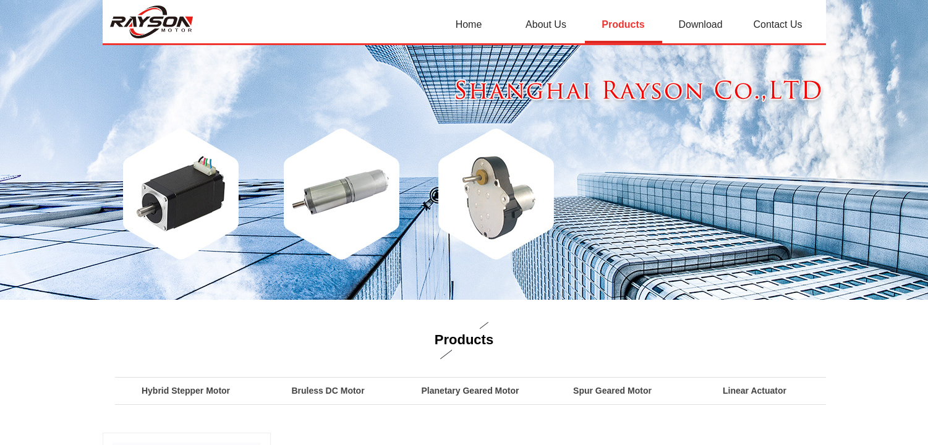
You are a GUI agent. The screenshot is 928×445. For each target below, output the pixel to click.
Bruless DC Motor (327, 391)
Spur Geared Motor (612, 391)
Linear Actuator (754, 391)
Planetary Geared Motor (470, 391)
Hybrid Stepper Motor (186, 391)
